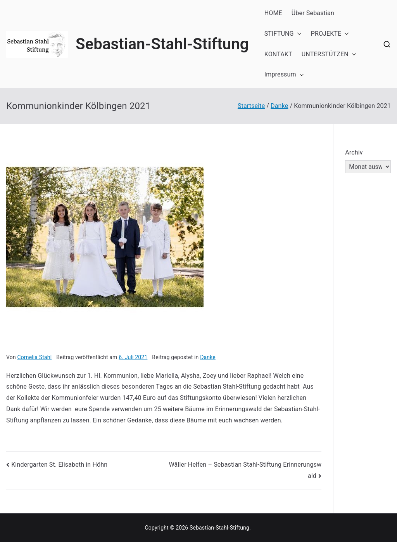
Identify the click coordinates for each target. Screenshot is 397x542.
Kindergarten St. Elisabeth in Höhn (59, 464)
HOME (273, 13)
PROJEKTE (330, 34)
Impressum (284, 74)
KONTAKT (278, 54)
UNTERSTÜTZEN (329, 54)
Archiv (354, 152)
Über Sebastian (313, 13)
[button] (298, 34)
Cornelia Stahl (34, 357)
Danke (208, 357)
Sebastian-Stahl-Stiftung (162, 44)
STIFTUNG (283, 34)
